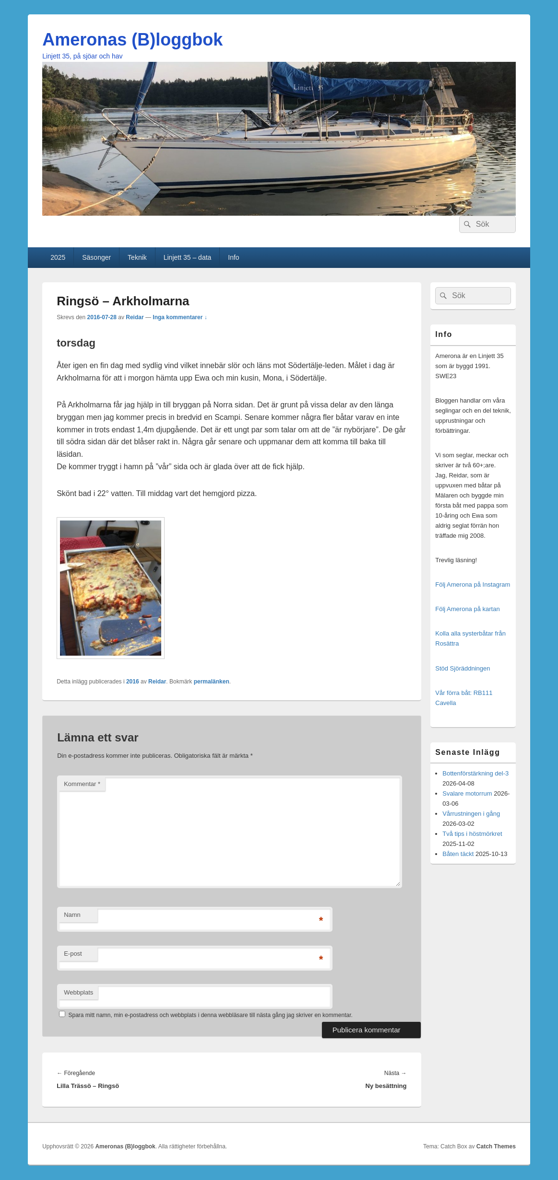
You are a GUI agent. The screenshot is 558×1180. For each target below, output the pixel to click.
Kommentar (82, 783)
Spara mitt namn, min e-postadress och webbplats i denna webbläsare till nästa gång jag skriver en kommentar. (211, 1015)
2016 (132, 681)
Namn (72, 914)
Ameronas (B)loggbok (132, 39)
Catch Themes (496, 1146)
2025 (57, 257)
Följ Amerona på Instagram (472, 584)
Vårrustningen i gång (471, 813)
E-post (73, 953)
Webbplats (78, 992)
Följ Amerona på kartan (467, 609)
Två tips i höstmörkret (472, 833)
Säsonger (96, 257)
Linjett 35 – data (188, 257)
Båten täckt (458, 853)
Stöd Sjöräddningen (462, 668)
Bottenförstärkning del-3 (475, 773)
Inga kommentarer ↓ (180, 317)
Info (233, 257)
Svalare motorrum (467, 793)
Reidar (134, 317)
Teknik (137, 257)
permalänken (211, 681)
